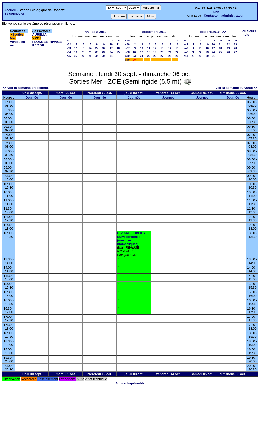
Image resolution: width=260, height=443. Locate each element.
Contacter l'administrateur (224, 15)
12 (75, 48)
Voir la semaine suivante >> (236, 88)
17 (111, 48)
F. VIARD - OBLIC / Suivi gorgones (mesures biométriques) (131, 238)
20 (83, 52)
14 (90, 48)
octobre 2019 (209, 31)
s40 (127, 59)
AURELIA (39, 34)
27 (83, 55)
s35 (69, 55)
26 (75, 55)
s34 (69, 52)
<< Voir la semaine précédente (26, 88)
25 (118, 52)
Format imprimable (130, 383)
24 (111, 52)
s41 (186, 44)
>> (224, 31)
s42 (186, 48)
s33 (69, 48)
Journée (32, 97)
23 (103, 52)
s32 (69, 44)
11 (118, 44)
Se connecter (14, 13)
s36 (127, 44)
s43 (186, 52)
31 (111, 55)
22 (96, 52)
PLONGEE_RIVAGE (47, 42)
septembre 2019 (154, 31)
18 (118, 48)
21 (90, 52)
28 (90, 55)
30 (103, 55)
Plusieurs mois (249, 32)
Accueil (10, 10)
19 (75, 52)
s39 (127, 55)
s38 (127, 52)
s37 (127, 48)
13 (83, 48)
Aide (215, 12)
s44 (186, 55)
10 (111, 44)
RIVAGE (38, 45)
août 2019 (99, 31)
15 (96, 48)
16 (103, 48)
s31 (69, 40)
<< (87, 31)
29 (96, 55)
